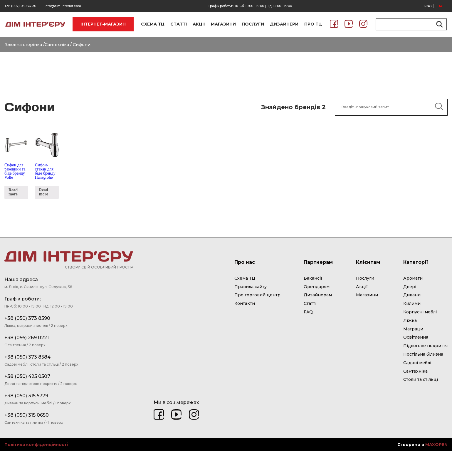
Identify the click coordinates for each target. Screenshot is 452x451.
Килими (412, 303)
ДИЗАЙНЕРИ (284, 24)
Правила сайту (250, 286)
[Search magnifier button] (438, 24)
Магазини (367, 295)
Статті (310, 303)
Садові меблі (417, 362)
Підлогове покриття (425, 345)
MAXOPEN (436, 444)
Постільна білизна (423, 354)
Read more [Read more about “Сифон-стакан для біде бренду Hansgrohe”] (43, 192)
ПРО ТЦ (313, 24)
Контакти (244, 303)
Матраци (413, 329)
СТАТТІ (178, 24)
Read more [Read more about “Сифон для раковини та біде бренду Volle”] (13, 192)
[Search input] (408, 24)
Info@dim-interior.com (63, 6)
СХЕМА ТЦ (152, 24)
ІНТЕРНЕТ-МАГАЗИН (103, 24)
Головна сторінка (23, 44)
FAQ (308, 312)
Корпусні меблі (420, 312)
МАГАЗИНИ (223, 24)
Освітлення (415, 337)
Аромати (413, 278)
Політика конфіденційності (36, 444)
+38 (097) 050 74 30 (20, 6)
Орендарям (317, 286)
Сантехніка (57, 44)
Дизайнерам (318, 295)
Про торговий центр (257, 295)
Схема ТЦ (244, 278)
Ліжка (410, 320)
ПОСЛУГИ (253, 24)
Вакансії (313, 278)
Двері (409, 286)
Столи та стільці (420, 379)
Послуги (365, 278)
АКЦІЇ (199, 24)
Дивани (412, 295)
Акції (362, 286)
